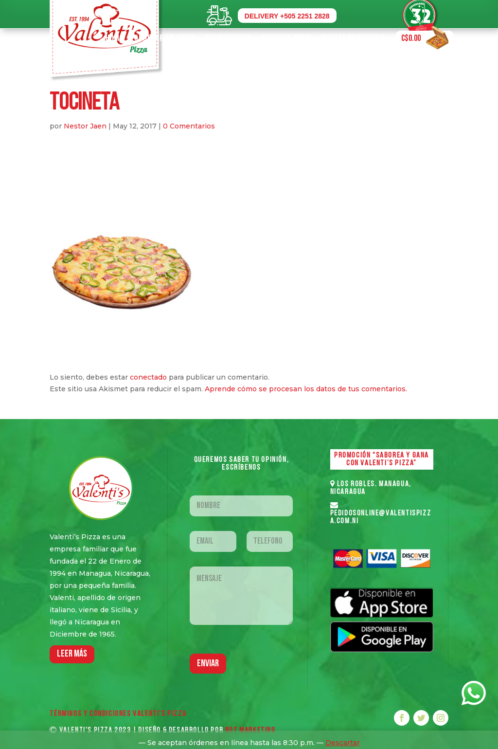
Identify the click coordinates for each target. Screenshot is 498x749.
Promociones (227, 38)
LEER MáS (72, 654)
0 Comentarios (189, 126)
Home (115, 38)
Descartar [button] (342, 742)
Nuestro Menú (286, 38)
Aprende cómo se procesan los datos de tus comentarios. (306, 388)
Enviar (208, 664)
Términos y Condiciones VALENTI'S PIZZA (118, 714)
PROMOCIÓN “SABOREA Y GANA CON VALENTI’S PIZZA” (381, 459)
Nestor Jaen (85, 126)
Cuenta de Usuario (353, 38)
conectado (148, 377)
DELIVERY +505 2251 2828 (287, 16)
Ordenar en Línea (164, 38)
